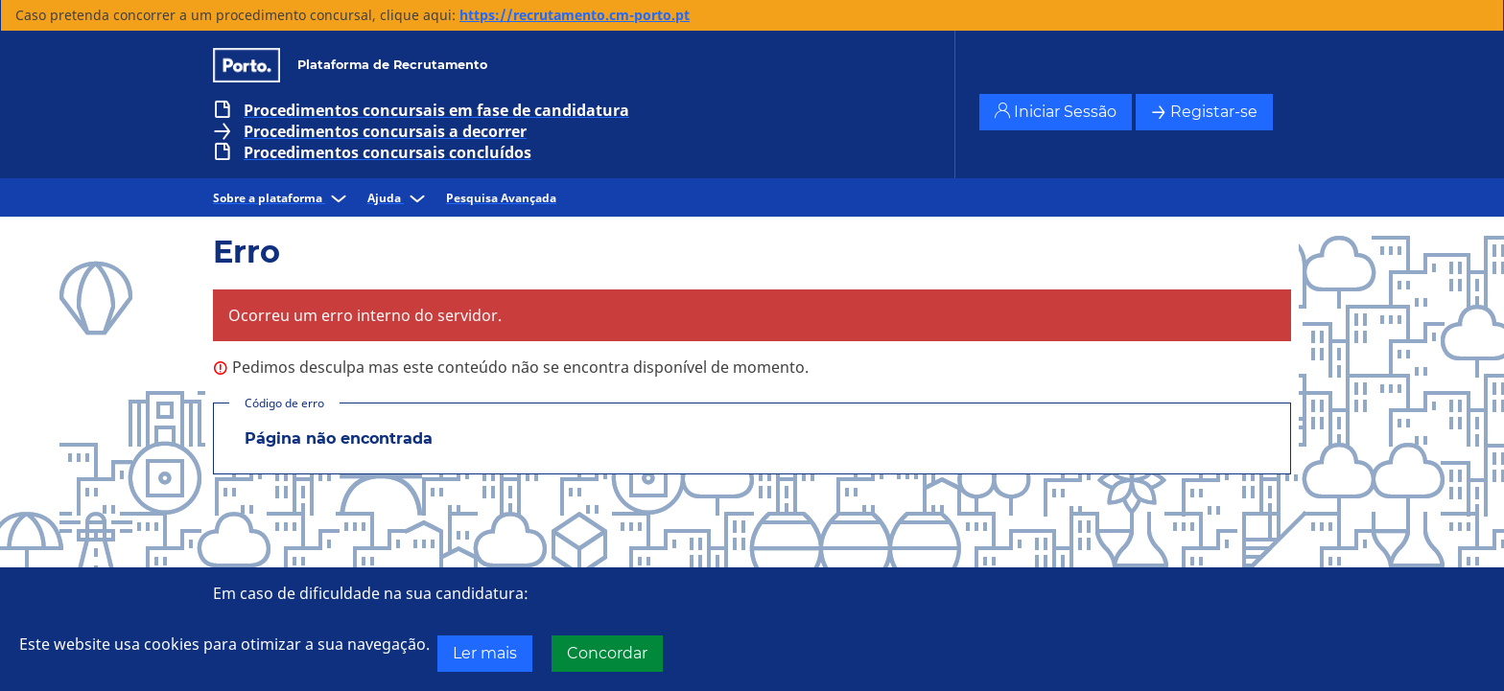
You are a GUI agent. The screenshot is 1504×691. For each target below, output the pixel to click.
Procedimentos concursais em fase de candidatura (436, 110)
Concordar (607, 653)
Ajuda (399, 198)
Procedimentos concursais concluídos (387, 152)
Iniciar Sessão (1055, 112)
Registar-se (1204, 112)
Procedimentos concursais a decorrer (385, 131)
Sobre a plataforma (282, 198)
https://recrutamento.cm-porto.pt (574, 15)
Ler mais (485, 653)
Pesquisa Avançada (501, 198)
